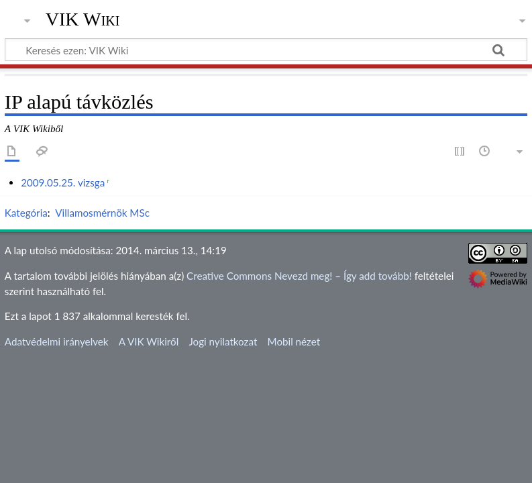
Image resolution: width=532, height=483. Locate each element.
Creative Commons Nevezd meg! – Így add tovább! (299, 276)
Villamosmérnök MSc (102, 213)
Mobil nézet (294, 341)
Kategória (26, 213)
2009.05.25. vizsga (63, 182)
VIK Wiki (83, 19)
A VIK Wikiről (148, 341)
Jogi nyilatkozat (223, 341)
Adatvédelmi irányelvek (57, 341)
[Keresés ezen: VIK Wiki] (266, 49)
